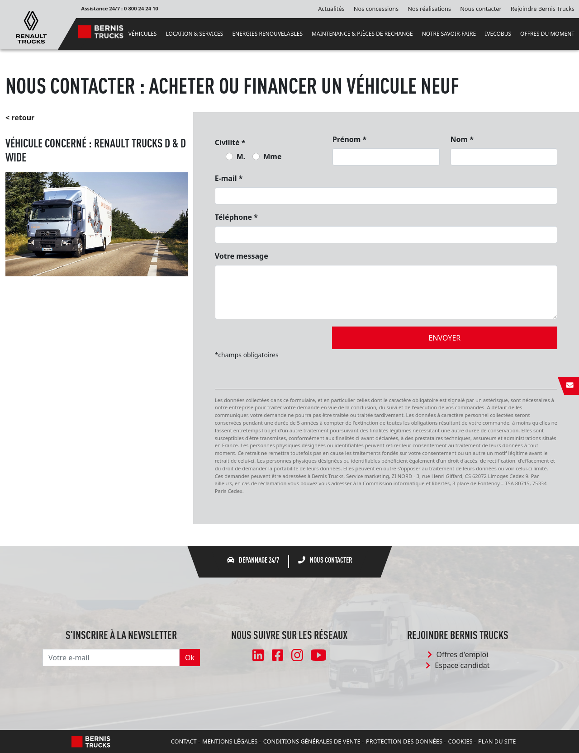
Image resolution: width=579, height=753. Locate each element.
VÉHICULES (142, 34)
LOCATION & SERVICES (194, 34)
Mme (272, 156)
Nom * (462, 139)
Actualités (331, 9)
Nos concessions (376, 9)
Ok (190, 658)
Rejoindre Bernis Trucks (542, 9)
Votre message (241, 256)
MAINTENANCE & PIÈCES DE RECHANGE (362, 34)
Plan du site (497, 741)
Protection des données (404, 741)
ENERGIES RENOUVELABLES (267, 34)
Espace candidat (457, 665)
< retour (19, 118)
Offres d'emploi (458, 654)
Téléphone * (236, 217)
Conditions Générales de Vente (312, 741)
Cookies (460, 741)
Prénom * (349, 139)
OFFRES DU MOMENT (547, 34)
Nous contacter (481, 9)
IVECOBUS (498, 34)
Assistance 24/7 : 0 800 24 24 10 (119, 8)
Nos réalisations (429, 9)
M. (241, 156)
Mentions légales (229, 741)
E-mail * (229, 178)
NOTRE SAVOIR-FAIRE (449, 34)
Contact (184, 741)
